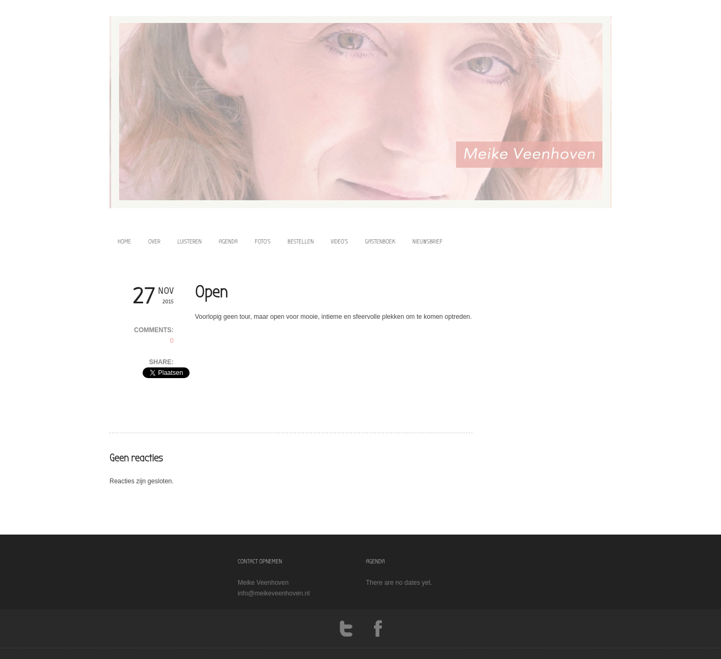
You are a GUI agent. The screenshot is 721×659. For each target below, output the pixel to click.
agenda (228, 241)
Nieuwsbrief (427, 241)
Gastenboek (380, 241)
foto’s (262, 241)
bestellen (300, 241)
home (124, 241)
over (154, 241)
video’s (339, 241)
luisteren (189, 241)
